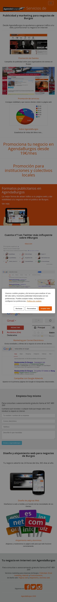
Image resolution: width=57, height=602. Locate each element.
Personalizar (31, 308)
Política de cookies (34, 301)
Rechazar (19, 308)
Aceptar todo (45, 308)
